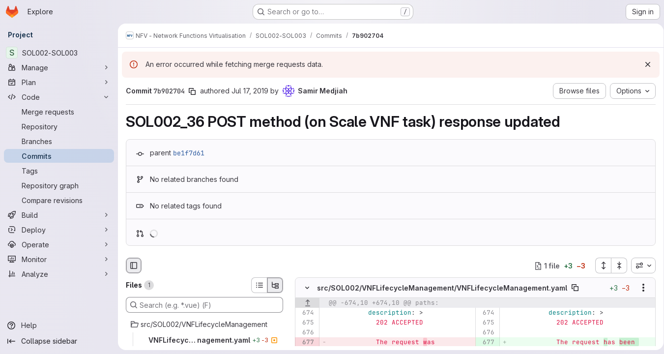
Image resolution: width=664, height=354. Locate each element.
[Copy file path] (575, 288)
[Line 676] (306, 333)
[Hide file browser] (134, 265)
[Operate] (59, 244)
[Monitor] (59, 259)
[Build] (59, 215)
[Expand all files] (599, 265)
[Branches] (59, 141)
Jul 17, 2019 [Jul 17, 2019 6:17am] (249, 91)
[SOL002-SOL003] (59, 52)
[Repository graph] (59, 185)
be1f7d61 (188, 152)
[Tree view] (275, 285)
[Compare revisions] (59, 200)
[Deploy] (59, 229)
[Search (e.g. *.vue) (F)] (204, 305)
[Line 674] (306, 313)
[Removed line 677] (306, 343)
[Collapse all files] (616, 265)
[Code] (59, 97)
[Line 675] (306, 323)
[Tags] (59, 170)
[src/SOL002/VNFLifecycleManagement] (204, 324)
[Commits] (59, 156)
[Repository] (59, 126)
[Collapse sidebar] (59, 341)
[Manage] (59, 67)
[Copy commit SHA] (192, 91)
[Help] (59, 325)
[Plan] (59, 82)
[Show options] (640, 288)
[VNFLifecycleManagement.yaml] (204, 340)
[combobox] (640, 265)
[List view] (259, 285)
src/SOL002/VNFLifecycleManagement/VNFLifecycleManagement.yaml (442, 288)
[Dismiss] (644, 64)
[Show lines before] (307, 303)
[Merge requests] (59, 111)
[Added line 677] (485, 343)
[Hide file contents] (307, 288)
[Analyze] (59, 274)
